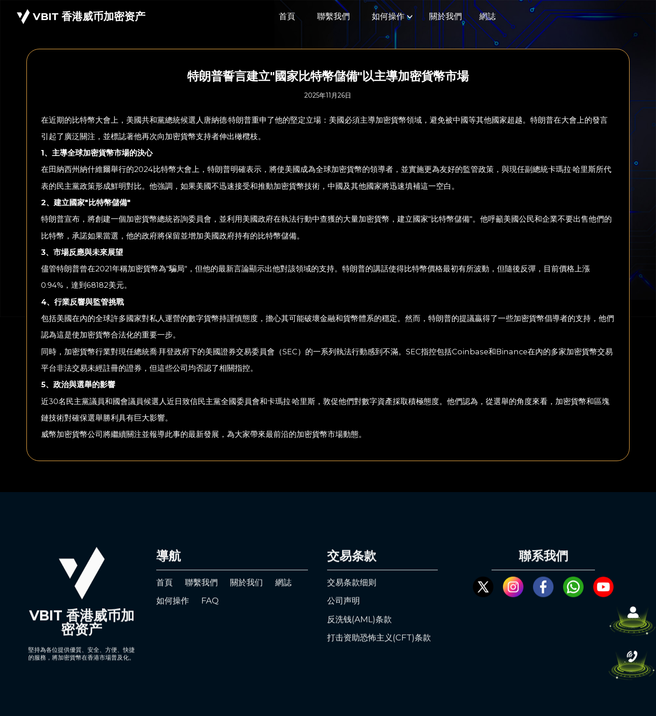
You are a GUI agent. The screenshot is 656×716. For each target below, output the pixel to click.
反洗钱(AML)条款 (359, 628)
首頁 (287, 16)
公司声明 (343, 610)
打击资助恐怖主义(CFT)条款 (379, 647)
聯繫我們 (333, 16)
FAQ (210, 610)
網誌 (487, 16)
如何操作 (392, 16)
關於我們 (445, 16)
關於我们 (246, 591)
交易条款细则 (351, 591)
